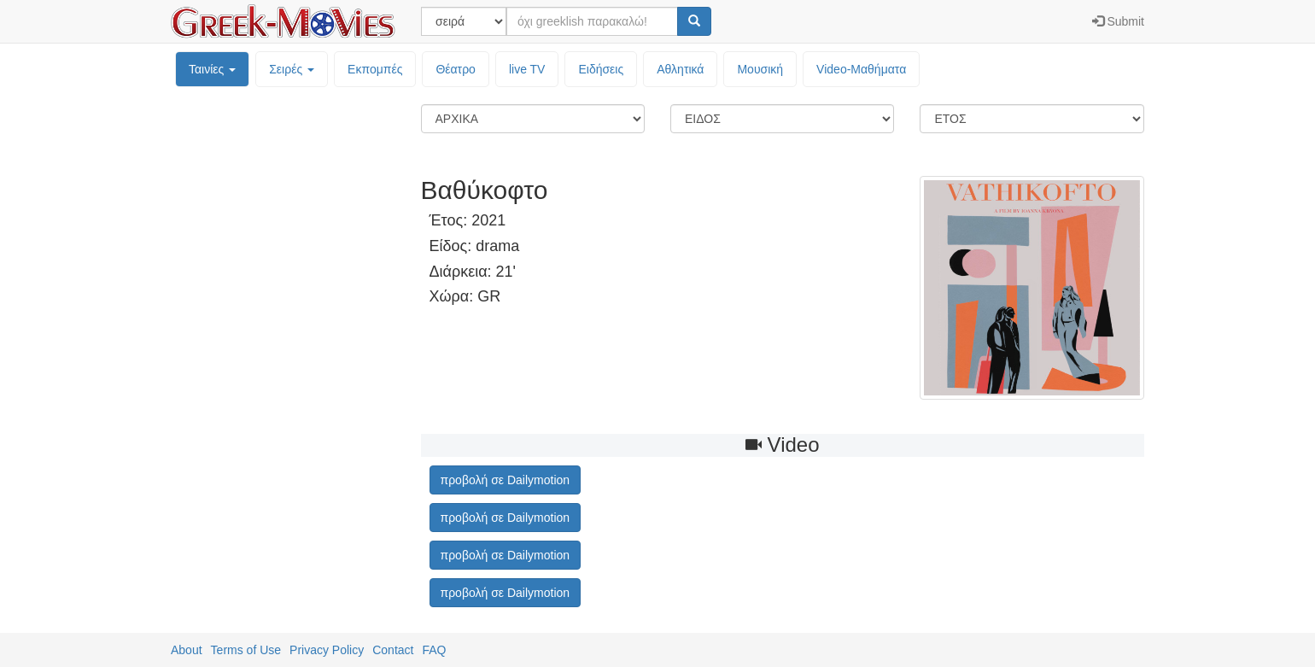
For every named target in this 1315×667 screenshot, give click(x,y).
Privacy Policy (326, 650)
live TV (527, 69)
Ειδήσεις (600, 69)
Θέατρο (455, 69)
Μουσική (760, 69)
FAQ (434, 650)
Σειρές (291, 69)
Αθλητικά (680, 69)
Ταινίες (212, 69)
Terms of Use (246, 650)
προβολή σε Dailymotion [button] (505, 480)
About (186, 650)
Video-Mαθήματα (861, 69)
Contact (392, 650)
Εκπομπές (375, 69)
